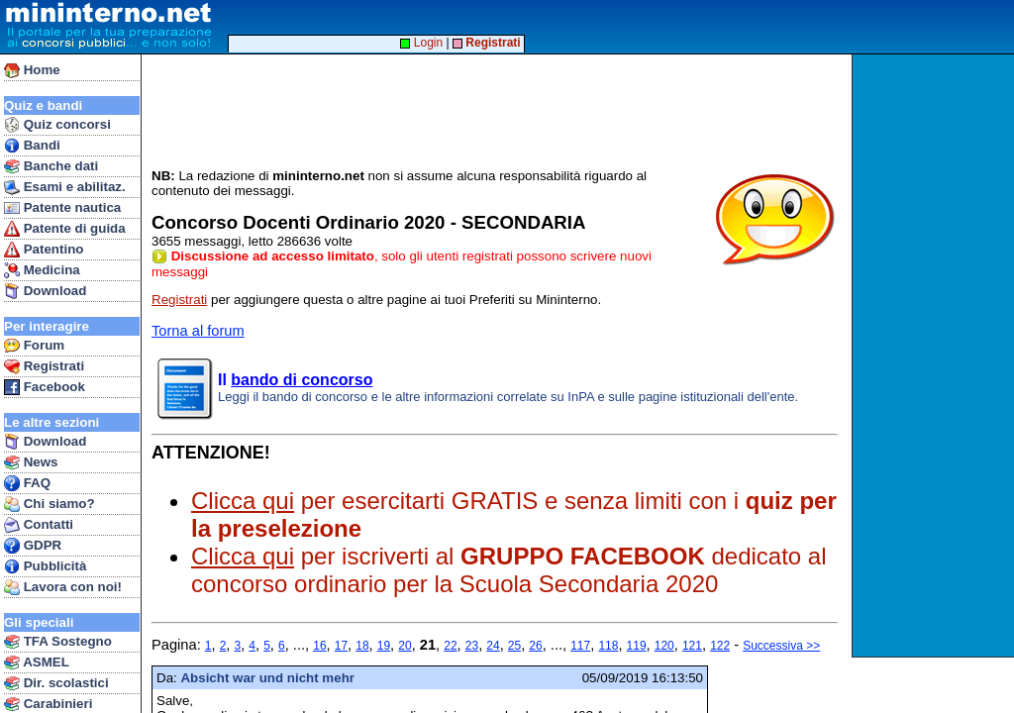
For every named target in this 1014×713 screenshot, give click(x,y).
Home (32, 70)
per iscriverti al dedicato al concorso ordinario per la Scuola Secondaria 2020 (509, 570)
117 (580, 646)
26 (535, 646)
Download (45, 291)
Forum (34, 346)
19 (383, 646)
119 (637, 646)
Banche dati (51, 166)
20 (404, 646)
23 (471, 646)
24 (492, 646)
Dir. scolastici (56, 683)
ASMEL (36, 662)
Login (421, 43)
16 (319, 646)
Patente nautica (62, 208)
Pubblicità (45, 566)
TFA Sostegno (58, 642)
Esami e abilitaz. (65, 187)
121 (692, 646)
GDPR (32, 546)
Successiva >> (781, 646)
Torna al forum (198, 331)
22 (450, 646)
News (31, 462)
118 (608, 646)
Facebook (44, 387)
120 (664, 646)
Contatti (38, 525)
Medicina (42, 270)
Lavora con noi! (63, 587)
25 (514, 646)
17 (341, 646)
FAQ (27, 483)
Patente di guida (65, 229)
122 (720, 646)
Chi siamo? (49, 504)
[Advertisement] (935, 355)
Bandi (32, 145)
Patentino (43, 249)
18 (361, 646)
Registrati (44, 366)
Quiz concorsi (57, 125)
